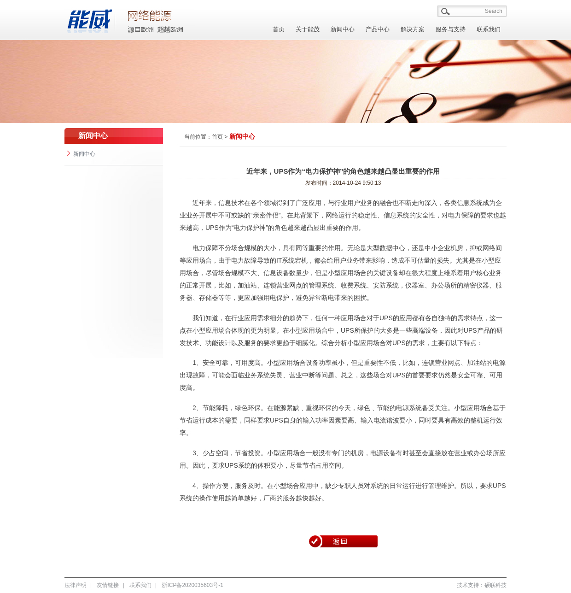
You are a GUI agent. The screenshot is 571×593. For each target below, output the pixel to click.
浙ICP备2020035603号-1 (192, 585)
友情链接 (108, 585)
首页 (279, 29)
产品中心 (378, 29)
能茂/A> (156, 19)
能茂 (89, 19)
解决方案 (413, 29)
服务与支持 (451, 29)
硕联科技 (495, 585)
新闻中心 (343, 29)
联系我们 (489, 29)
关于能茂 (308, 29)
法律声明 (75, 585)
